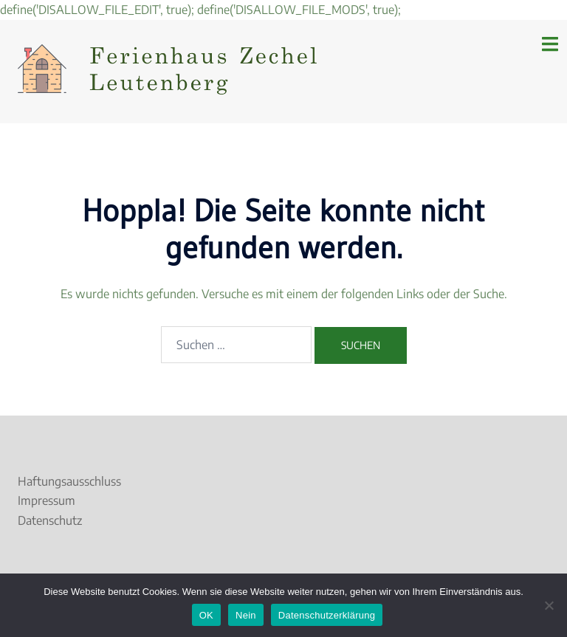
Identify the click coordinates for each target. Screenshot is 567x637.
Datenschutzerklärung (326, 615)
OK (206, 615)
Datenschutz (50, 520)
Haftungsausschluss (69, 481)
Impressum (46, 500)
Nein (246, 615)
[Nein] (548, 605)
